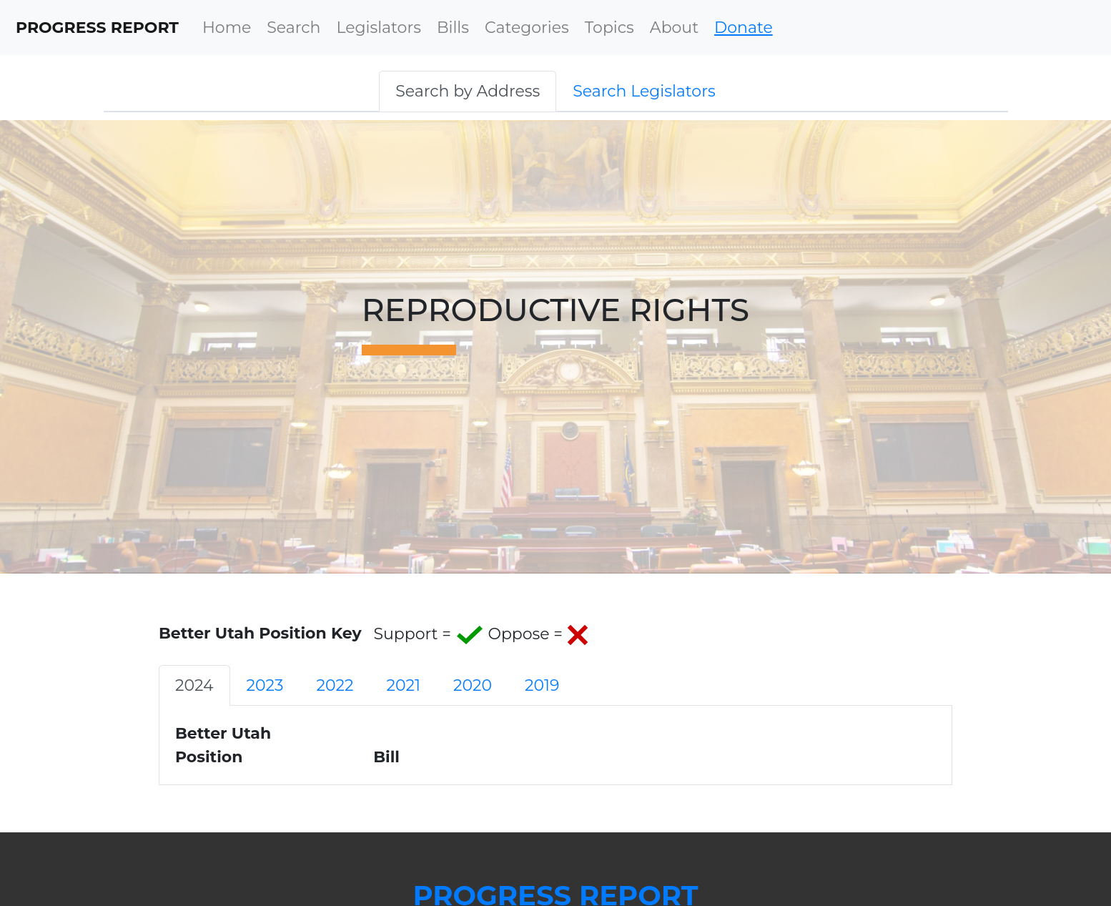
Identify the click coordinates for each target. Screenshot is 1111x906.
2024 (194, 685)
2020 (472, 685)
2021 (403, 685)
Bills (453, 27)
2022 (334, 685)
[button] (467, 91)
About (674, 27)
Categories (527, 27)
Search (293, 27)
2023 (265, 685)
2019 (542, 685)
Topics (609, 27)
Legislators (378, 27)
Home (226, 27)
